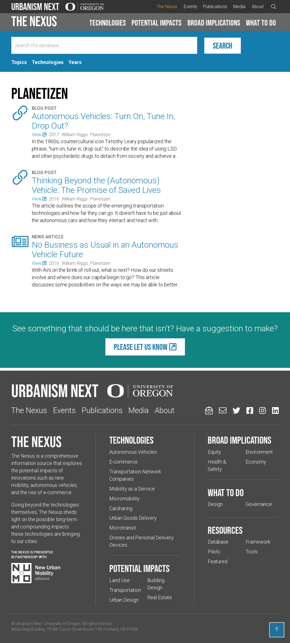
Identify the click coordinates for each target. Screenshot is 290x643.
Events (190, 6)
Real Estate (159, 597)
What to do (261, 22)
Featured (217, 561)
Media (239, 6)
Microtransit (122, 528)
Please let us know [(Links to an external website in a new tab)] (140, 347)
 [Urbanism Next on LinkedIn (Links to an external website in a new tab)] (275, 410)
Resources (225, 530)
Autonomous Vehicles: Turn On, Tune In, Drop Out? (103, 121)
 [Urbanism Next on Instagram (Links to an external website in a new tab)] (262, 410)
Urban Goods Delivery (133, 518)
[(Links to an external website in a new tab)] (39, 134)
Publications (215, 6)
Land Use (119, 580)
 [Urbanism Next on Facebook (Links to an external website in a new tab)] (249, 410)
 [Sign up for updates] (209, 410)
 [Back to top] (277, 629)
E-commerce (123, 462)
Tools (252, 552)
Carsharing (120, 508)
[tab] (19, 62)
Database (218, 542)
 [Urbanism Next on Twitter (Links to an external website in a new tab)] (236, 410)
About (258, 6)
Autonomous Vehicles (133, 452)
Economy (256, 462)
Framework (258, 542)
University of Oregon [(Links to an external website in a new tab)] (62, 623)
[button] (108, 23)
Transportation (125, 590)
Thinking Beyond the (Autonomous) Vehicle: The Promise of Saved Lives (96, 185)
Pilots (214, 552)
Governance (259, 504)
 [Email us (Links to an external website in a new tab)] (222, 410)
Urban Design (124, 600)
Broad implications (213, 22)
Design (215, 504)
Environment (259, 452)
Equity (214, 452)
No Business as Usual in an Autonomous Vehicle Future (105, 249)
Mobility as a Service (132, 489)
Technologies (107, 22)
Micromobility (124, 498)
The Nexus (167, 6)
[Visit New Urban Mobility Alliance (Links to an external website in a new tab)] (35, 573)
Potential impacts (157, 22)
